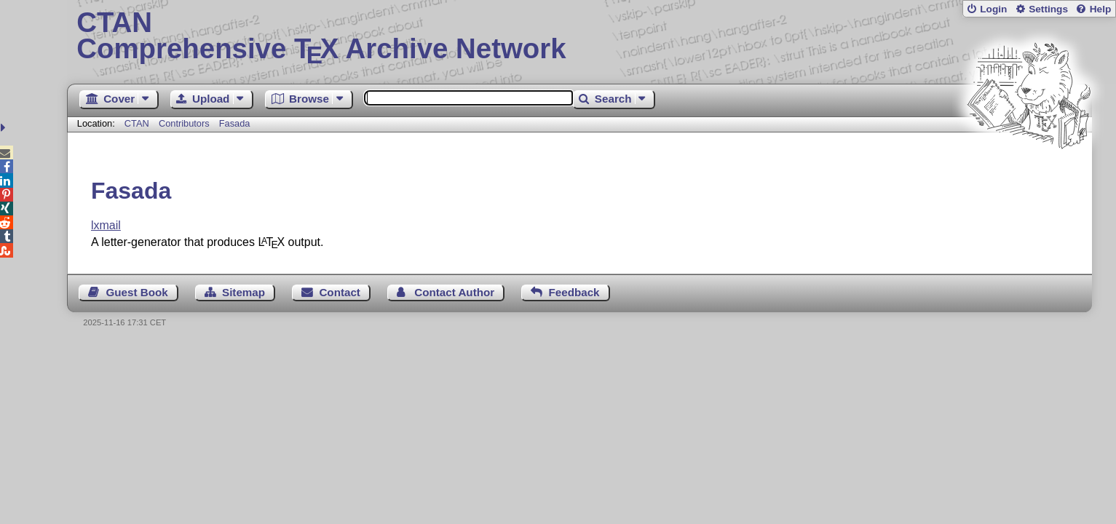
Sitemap (243, 292)
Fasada (234, 123)
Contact (339, 292)
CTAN (136, 123)
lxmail (106, 225)
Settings (1048, 9)
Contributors (184, 123)
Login (993, 9)
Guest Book (136, 292)
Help (1101, 9)
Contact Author (454, 292)
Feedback (573, 292)
